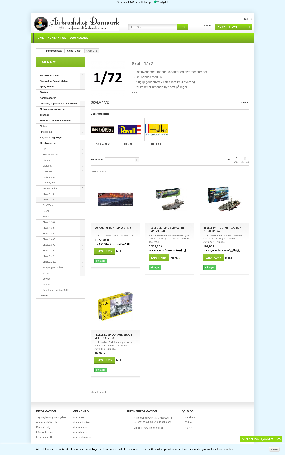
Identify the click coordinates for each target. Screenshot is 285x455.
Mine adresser (80, 427)
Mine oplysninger (81, 432)
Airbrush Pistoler (49, 75)
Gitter (236, 160)
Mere (134, 92)
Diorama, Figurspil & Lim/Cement (58, 103)
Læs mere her (225, 449)
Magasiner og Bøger (51, 137)
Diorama (47, 165)
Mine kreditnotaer (81, 422)
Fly (44, 148)
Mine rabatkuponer (82, 437)
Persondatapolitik (45, 437)
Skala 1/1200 (49, 261)
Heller (45, 216)
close (274, 449)
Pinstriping (46, 131)
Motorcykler (48, 182)
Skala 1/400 (48, 239)
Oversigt (245, 160)
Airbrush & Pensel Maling (54, 81)
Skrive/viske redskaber (52, 109)
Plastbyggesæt (48, 143)
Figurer (46, 160)
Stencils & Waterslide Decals (56, 120)
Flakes (43, 126)
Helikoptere (48, 177)
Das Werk (47, 205)
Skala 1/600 (48, 244)
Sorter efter (97, 159)
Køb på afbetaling (44, 432)
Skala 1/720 (48, 256)
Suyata (46, 278)
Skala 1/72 (48, 199)
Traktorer (47, 171)
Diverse (44, 295)
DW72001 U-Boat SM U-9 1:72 (112, 227)
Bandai (46, 284)
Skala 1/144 (48, 222)
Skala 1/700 (48, 250)
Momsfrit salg (43, 427)
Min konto (81, 411)
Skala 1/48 (48, 194)
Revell (45, 211)
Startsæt (44, 92)
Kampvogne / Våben (53, 267)
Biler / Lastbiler (50, 154)
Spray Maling (47, 86)
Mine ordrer (78, 417)
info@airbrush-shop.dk (152, 428)
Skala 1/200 (48, 227)
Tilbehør (44, 115)
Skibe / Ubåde (49, 188)
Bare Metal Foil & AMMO (55, 290)
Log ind (208, 25)
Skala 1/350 (48, 233)
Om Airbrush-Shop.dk (46, 422)
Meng (45, 273)
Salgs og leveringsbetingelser (51, 417)
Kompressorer (48, 98)
